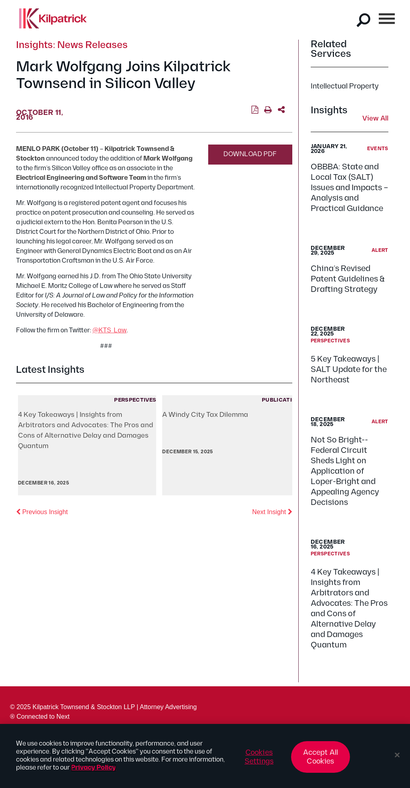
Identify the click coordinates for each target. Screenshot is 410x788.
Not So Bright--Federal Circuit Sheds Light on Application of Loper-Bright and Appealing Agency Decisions (345, 471)
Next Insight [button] (272, 511)
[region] (205, 756)
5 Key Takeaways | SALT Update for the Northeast (349, 369)
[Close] (397, 755)
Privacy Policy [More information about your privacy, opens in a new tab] (93, 768)
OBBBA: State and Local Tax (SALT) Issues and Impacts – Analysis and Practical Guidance (349, 187)
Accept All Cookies (320, 757)
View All (375, 119)
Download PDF (250, 154)
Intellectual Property (345, 86)
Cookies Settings (259, 757)
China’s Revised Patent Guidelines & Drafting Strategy (348, 279)
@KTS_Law (109, 330)
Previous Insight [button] (42, 511)
